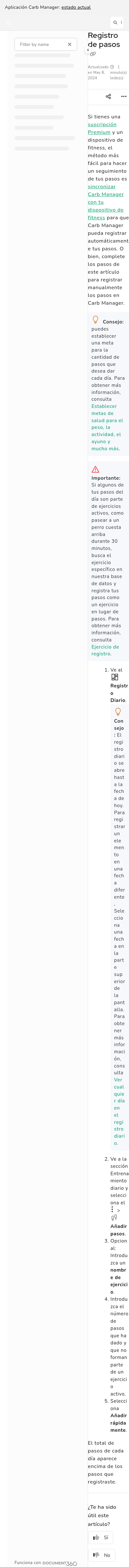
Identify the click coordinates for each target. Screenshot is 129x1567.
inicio (115, 677)
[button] (117, 22)
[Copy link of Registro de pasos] (93, 54)
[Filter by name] (46, 44)
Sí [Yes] (100, 1537)
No (102, 1555)
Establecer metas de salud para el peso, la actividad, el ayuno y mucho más (107, 427)
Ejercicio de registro (105, 650)
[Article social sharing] (108, 97)
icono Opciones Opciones (112, 1209)
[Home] (8, 22)
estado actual (76, 7)
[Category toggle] (88, 50)
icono (114, 1217)
